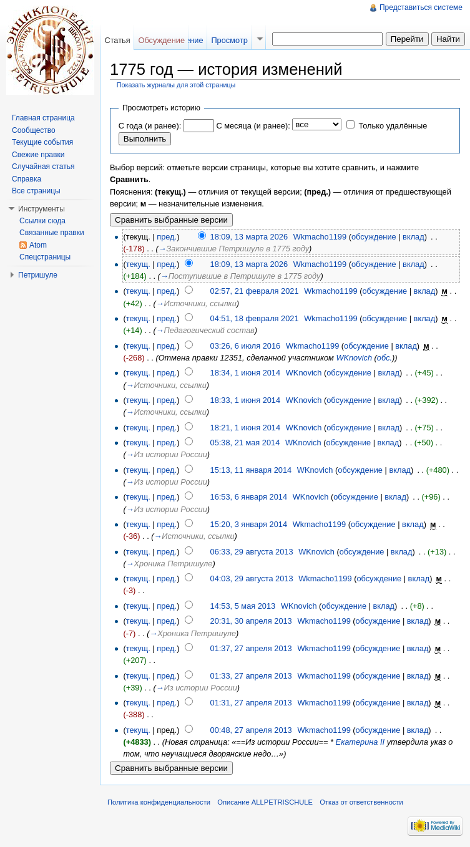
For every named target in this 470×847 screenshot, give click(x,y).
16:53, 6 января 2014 (249, 496)
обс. (384, 357)
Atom (38, 245)
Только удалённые (392, 125)
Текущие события (42, 142)
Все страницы (36, 190)
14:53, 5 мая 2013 (243, 606)
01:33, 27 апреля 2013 (251, 675)
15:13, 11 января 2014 (251, 470)
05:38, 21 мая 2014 (245, 442)
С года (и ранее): (150, 125)
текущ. (138, 264)
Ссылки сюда (42, 220)
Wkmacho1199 (319, 236)
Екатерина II (360, 742)
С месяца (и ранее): (253, 125)
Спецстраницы (45, 257)
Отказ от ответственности (361, 802)
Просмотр (229, 40)
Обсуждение (161, 40)
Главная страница (43, 118)
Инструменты (41, 209)
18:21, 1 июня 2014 (245, 427)
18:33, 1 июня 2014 (245, 400)
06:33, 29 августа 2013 (251, 551)
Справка (26, 179)
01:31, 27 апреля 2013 (251, 702)
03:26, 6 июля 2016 (245, 346)
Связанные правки (51, 232)
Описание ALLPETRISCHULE (265, 802)
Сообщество (34, 130)
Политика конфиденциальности (158, 802)
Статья (117, 40)
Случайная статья (43, 166)
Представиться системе (421, 7)
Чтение (190, 40)
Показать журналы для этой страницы (176, 85)
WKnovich (354, 357)
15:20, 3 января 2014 (249, 524)
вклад (413, 236)
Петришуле (37, 275)
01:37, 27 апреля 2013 (251, 648)
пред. (167, 236)
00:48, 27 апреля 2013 (251, 730)
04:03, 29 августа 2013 (251, 578)
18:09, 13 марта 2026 (249, 236)
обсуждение (373, 236)
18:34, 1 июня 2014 (245, 372)
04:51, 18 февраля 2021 (254, 318)
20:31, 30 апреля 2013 (251, 621)
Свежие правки (38, 154)
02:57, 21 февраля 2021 (254, 291)
